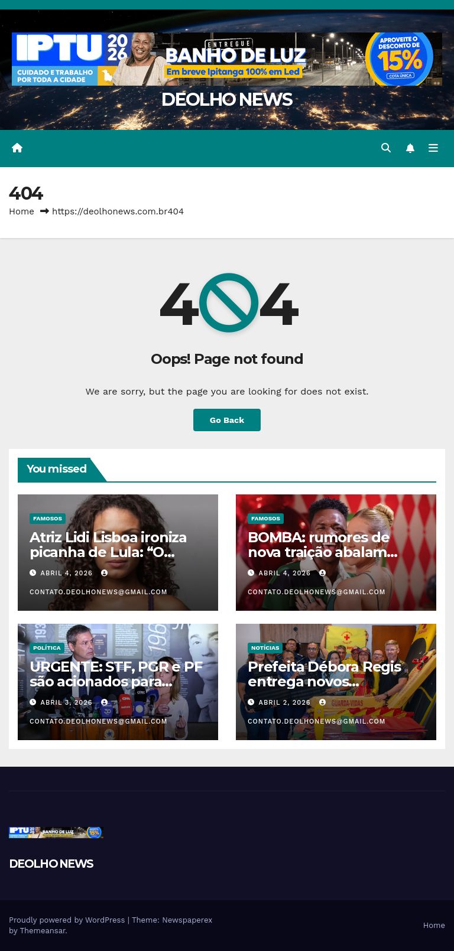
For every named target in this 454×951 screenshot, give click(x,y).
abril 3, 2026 (68, 702)
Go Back (227, 420)
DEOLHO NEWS (226, 99)
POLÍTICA (47, 647)
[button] (386, 148)
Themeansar (42, 930)
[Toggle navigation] (433, 148)
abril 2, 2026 (286, 702)
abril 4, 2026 (68, 573)
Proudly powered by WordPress (68, 920)
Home (21, 211)
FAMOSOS (47, 518)
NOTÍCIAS (265, 647)
